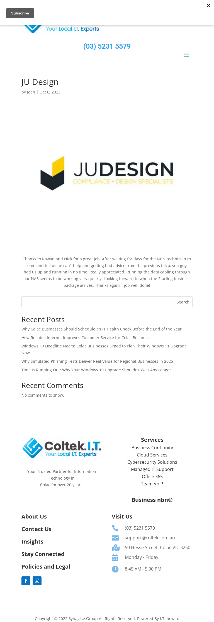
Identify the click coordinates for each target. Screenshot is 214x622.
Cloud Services (152, 455)
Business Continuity (152, 448)
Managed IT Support (152, 469)
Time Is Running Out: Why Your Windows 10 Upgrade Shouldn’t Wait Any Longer (96, 369)
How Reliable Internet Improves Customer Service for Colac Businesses (87, 337)
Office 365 (152, 476)
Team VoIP (152, 484)
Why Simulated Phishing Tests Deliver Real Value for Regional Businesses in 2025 (97, 361)
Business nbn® (152, 499)
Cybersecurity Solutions (152, 462)
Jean (31, 92)
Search (183, 302)
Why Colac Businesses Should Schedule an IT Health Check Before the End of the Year (101, 329)
